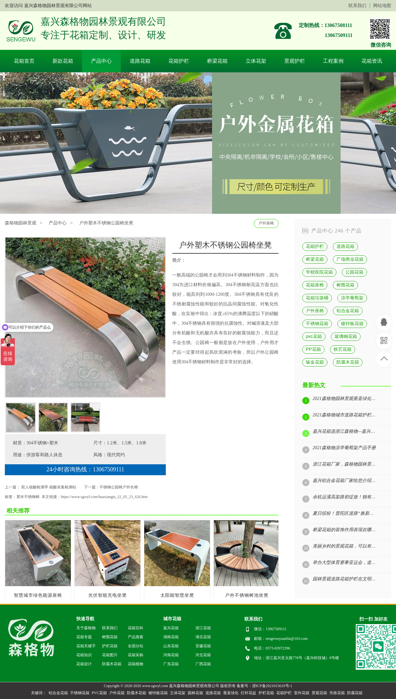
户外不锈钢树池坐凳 (247, 595)
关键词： (38, 693)
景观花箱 (319, 693)
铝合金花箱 (347, 310)
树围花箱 (345, 284)
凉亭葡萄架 (352, 297)
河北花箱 (203, 655)
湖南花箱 (171, 637)
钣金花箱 (315, 362)
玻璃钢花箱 (346, 336)
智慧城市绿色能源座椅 (38, 595)
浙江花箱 (203, 628)
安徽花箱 (203, 646)
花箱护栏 (178, 61)
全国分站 (135, 646)
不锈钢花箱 (317, 323)
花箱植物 (135, 664)
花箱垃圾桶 (317, 297)
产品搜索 (135, 637)
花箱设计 (84, 664)
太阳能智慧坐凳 (177, 595)
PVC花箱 (99, 693)
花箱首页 (24, 61)
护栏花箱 (110, 646)
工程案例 (333, 61)
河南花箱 (171, 655)
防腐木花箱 (347, 362)
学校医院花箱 (319, 272)
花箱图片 (110, 655)
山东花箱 (171, 646)
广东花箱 (171, 664)
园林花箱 (195, 693)
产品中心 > (60, 223)
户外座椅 (266, 223)
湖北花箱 (203, 637)
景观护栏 (294, 61)
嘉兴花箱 (171, 628)
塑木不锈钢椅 (28, 497)
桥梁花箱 (217, 61)
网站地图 (382, 5)
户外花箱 (117, 693)
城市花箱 (172, 618)
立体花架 (256, 61)
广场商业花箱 (349, 259)
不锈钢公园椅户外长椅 (118, 487)
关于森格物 (86, 628)
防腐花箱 (355, 693)
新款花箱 (62, 61)
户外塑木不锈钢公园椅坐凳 (106, 223)
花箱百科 (135, 628)
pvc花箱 (314, 336)
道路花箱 (140, 61)
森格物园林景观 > (23, 223)
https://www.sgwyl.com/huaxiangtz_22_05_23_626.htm (104, 497)
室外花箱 (301, 693)
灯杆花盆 (248, 693)
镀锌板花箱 (352, 323)
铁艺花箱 (343, 349)
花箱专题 (84, 637)
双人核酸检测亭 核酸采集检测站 (48, 487)
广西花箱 (203, 664)
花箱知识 (84, 655)
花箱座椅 (315, 284)
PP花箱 (313, 349)
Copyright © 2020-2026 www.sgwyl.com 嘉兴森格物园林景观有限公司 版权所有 (169, 686)
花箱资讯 (372, 61)
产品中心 (101, 61)
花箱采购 (135, 655)
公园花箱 (354, 272)
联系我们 (357, 5)
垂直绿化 (231, 693)
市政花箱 (337, 693)
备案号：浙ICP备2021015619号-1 (264, 686)
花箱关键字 (86, 646)
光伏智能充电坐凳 (107, 595)
